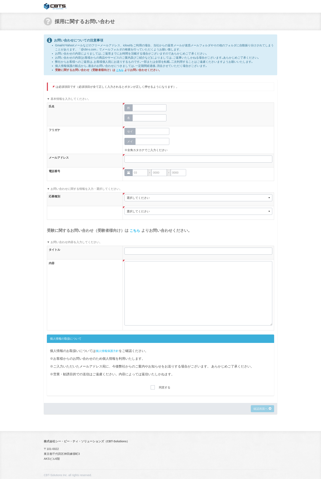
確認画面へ (262, 408)
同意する (164, 387)
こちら (120, 70)
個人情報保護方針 (109, 350)
